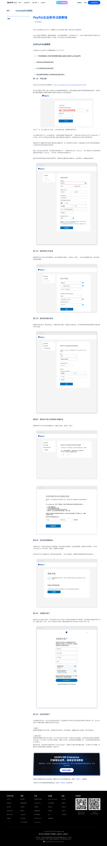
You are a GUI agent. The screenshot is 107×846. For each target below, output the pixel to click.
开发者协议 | (54, 834)
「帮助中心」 (78, 779)
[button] (20, 2)
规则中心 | (60, 834)
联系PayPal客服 (65, 37)
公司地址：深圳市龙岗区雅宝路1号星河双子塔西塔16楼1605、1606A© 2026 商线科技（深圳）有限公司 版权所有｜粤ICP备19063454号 (53, 838)
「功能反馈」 (62, 783)
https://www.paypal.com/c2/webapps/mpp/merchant (69, 85)
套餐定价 (79, 2)
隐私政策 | (48, 834)
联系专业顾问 (66, 770)
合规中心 (65, 834)
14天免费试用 (94, 2)
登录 (85, 2)
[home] (12, 2)
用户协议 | (42, 834)
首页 (8, 10)
